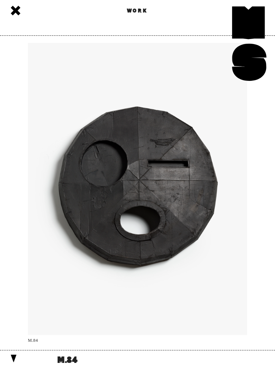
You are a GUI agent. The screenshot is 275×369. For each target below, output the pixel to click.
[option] (137, 193)
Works (15, 10)
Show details (13, 359)
